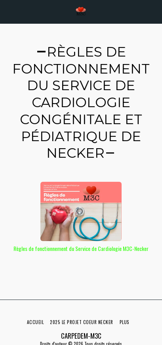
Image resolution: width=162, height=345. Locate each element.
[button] (8, 11)
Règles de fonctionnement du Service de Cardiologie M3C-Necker (81, 248)
